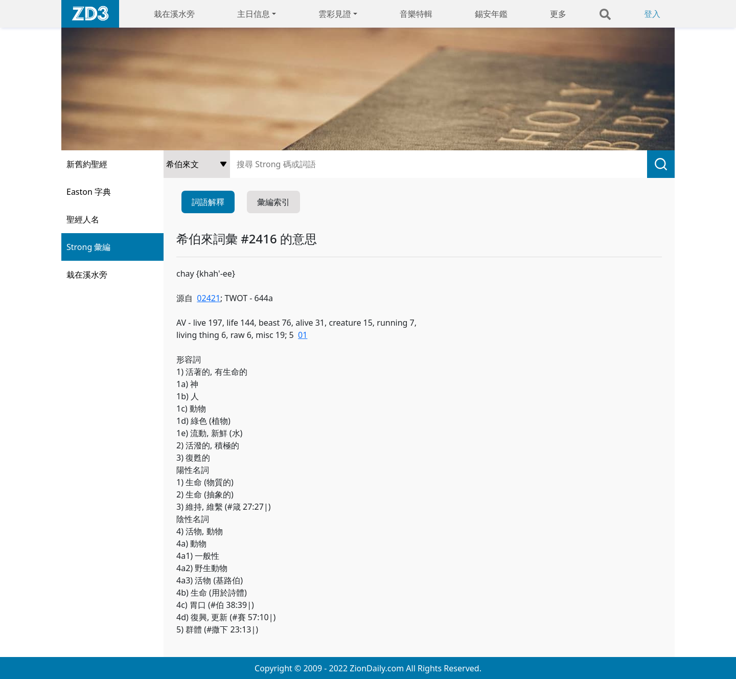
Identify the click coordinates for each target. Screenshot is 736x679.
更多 (558, 13)
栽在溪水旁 (174, 13)
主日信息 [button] (253, 13)
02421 (208, 298)
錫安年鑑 (491, 13)
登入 (652, 13)
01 (302, 335)
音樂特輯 (416, 13)
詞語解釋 (208, 202)
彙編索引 (273, 202)
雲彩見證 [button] (334, 13)
